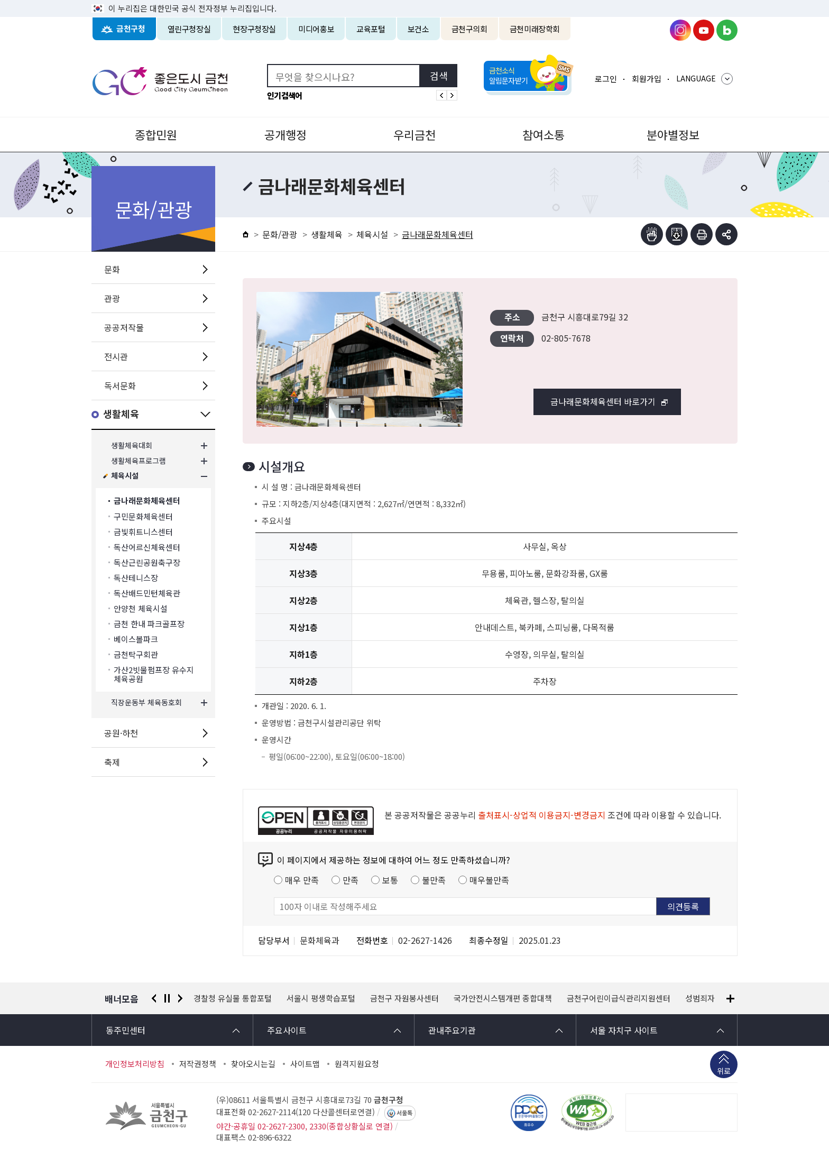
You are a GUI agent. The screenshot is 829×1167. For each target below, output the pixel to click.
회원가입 (646, 78)
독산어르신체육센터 (147, 547)
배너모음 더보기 (730, 999)
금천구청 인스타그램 (680, 30)
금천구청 (130, 29)
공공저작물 (124, 327)
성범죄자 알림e (710, 998)
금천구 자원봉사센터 (404, 998)
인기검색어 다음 (452, 95)
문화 (112, 269)
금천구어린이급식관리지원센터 (618, 998)
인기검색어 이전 (441, 95)
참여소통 (543, 134)
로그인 (606, 78)
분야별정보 (673, 134)
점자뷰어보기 (652, 234)
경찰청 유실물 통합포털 (233, 998)
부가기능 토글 (726, 234)
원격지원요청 (357, 1064)
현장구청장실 (254, 28)
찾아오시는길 (253, 1064)
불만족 (434, 880)
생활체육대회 (131, 445)
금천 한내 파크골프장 (149, 623)
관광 (112, 298)
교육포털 (370, 28)
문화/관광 (279, 234)
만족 (350, 880)
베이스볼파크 (136, 639)
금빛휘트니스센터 (143, 531)
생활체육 (121, 414)
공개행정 (285, 134)
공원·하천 (121, 733)
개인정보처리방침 (134, 1064)
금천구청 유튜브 (703, 30)
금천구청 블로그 (727, 30)
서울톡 (404, 1113)
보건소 (418, 28)
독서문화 (120, 385)
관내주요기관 (452, 1030)
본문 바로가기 (414, 0)
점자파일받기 (677, 234)
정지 (167, 998)
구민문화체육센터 (143, 516)
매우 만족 (302, 880)
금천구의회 (469, 28)
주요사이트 (287, 1030)
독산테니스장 (136, 577)
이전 (154, 998)
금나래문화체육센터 (147, 501)
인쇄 (701, 234)
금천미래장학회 (535, 28)
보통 (390, 880)
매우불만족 (489, 880)
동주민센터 (125, 1030)
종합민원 (156, 134)
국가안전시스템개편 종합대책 (503, 998)
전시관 (116, 356)
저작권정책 (197, 1064)
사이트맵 (305, 1064)
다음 (180, 998)
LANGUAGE (696, 78)
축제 (112, 762)
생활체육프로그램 (138, 460)
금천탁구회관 (136, 654)
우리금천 (414, 134)
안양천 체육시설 (141, 608)
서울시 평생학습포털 (321, 998)
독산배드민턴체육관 (147, 593)
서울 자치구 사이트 (624, 1030)
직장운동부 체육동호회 (146, 702)
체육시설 (125, 476)
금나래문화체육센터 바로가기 (603, 401)
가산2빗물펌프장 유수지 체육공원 (154, 674)
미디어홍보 (316, 28)
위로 (724, 1071)
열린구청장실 (189, 28)
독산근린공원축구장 (147, 562)
